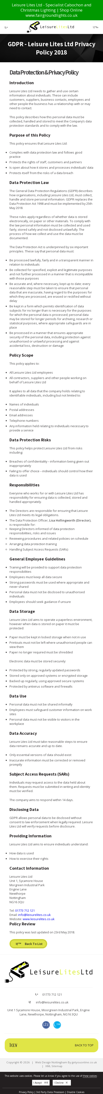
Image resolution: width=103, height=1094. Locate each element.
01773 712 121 (25, 910)
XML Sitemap (53, 1066)
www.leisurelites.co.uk (39, 919)
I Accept (40, 1084)
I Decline (62, 1084)
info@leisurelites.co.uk (34, 915)
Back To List (29, 944)
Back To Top (51, 1045)
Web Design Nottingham (51, 1062)
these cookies (90, 1077)
